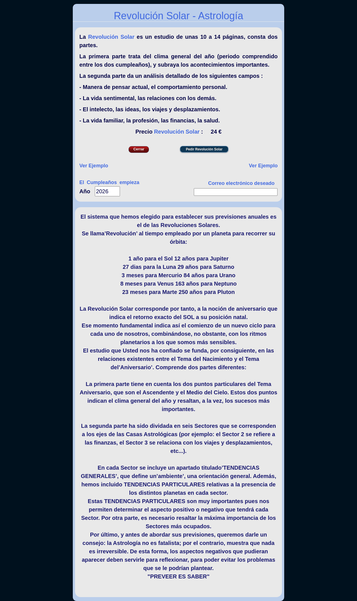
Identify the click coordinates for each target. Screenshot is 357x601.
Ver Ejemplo (93, 165)
